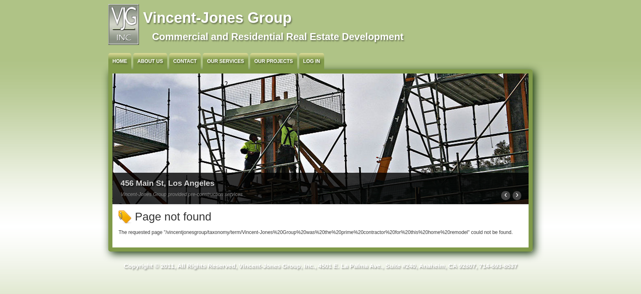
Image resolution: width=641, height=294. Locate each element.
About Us (150, 61)
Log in (311, 61)
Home (119, 61)
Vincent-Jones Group (217, 17)
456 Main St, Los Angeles (168, 183)
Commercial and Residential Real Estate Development (277, 36)
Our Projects (273, 61)
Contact (185, 61)
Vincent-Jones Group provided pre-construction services (182, 194)
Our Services (225, 61)
